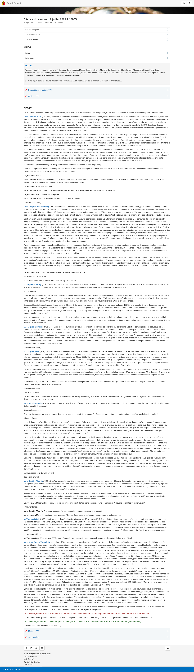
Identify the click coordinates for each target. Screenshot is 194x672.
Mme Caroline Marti (33, 117)
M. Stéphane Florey (33, 284)
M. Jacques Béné (31, 351)
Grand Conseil (13, 3)
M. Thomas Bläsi (31, 519)
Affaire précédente (32, 35)
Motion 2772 (33, 96)
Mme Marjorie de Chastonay (36, 207)
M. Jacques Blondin (33, 327)
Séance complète (32, 30)
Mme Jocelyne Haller (33, 403)
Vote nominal (33, 637)
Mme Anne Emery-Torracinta (37, 542)
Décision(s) (29, 58)
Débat (27, 53)
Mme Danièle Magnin (33, 481)
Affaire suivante (31, 40)
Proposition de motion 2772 (40, 90)
